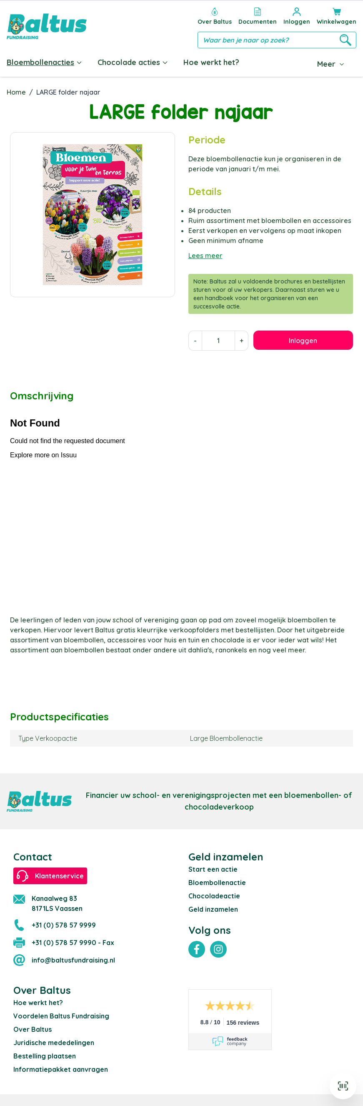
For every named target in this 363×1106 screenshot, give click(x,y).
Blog (323, 62)
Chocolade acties (133, 62)
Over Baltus (32, 1027)
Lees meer (205, 254)
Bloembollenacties (45, 62)
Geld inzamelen (213, 907)
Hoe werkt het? (211, 62)
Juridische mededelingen (53, 1041)
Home (16, 90)
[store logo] (47, 26)
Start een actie (213, 867)
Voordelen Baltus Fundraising (61, 1014)
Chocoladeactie (214, 894)
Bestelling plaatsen (44, 1054)
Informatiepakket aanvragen (60, 1067)
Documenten (277, 62)
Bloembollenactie (217, 881)
